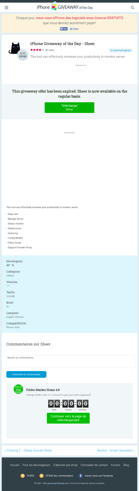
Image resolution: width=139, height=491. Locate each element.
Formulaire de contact (94, 465)
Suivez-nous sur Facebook (99, 475)
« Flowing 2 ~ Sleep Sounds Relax (28, 450)
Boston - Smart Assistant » (115, 450)
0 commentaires (120, 50)
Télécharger (69, 107)
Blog (126, 465)
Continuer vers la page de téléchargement (68, 418)
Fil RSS (30, 475)
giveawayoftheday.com (58, 483)
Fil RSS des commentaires (59, 475)
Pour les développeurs (36, 465)
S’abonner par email (65, 465)
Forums (115, 465)
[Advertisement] (82, 74)
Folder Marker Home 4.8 (43, 390)
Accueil (14, 465)
